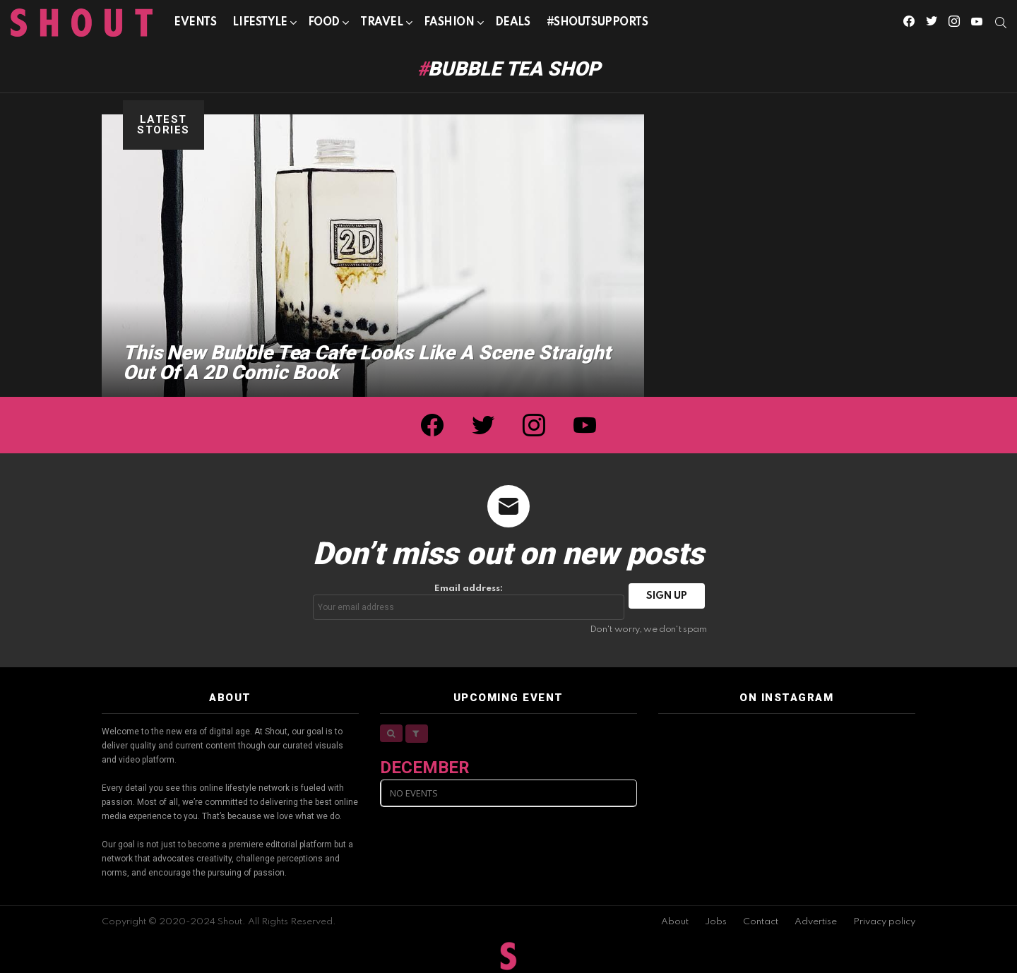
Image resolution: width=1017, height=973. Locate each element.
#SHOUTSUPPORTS (597, 22)
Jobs (716, 921)
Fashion (449, 25)
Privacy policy (884, 921)
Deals (512, 22)
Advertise (816, 921)
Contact (760, 921)
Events (195, 22)
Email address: (469, 602)
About (675, 921)
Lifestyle (259, 25)
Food (324, 25)
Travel (381, 25)
